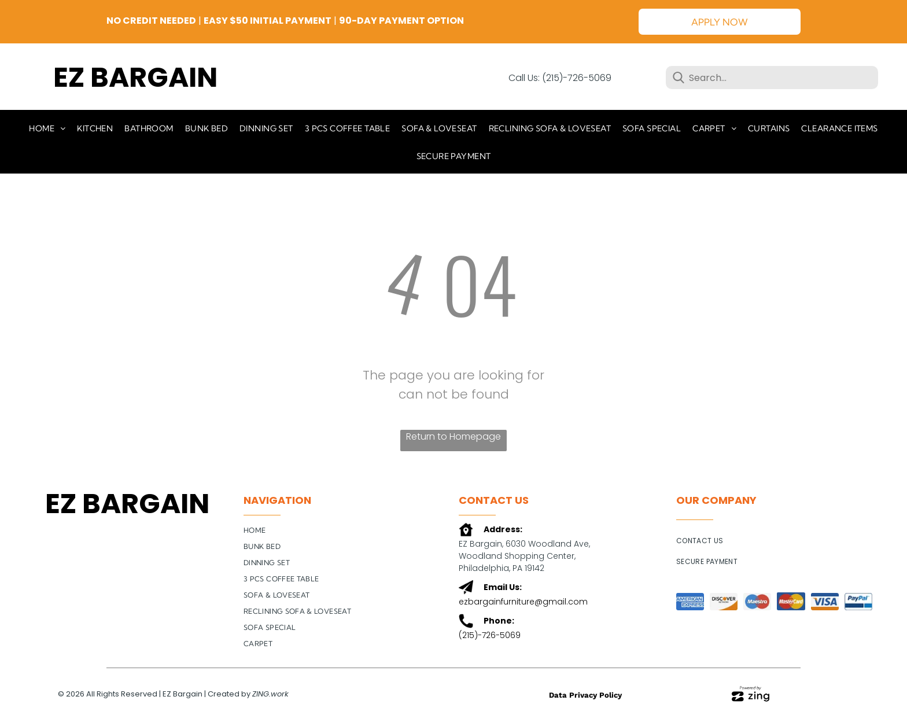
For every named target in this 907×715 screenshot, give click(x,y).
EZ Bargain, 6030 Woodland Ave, (525, 544)
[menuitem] (47, 128)
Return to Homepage (453, 436)
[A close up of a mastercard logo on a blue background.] (791, 601)
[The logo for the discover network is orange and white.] (724, 601)
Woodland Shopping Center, (517, 556)
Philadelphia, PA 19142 (501, 568)
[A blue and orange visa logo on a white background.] (825, 601)
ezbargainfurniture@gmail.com (523, 601)
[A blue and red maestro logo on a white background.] (757, 601)
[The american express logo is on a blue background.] (690, 601)
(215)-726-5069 (490, 635)
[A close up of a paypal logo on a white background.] (858, 601)
